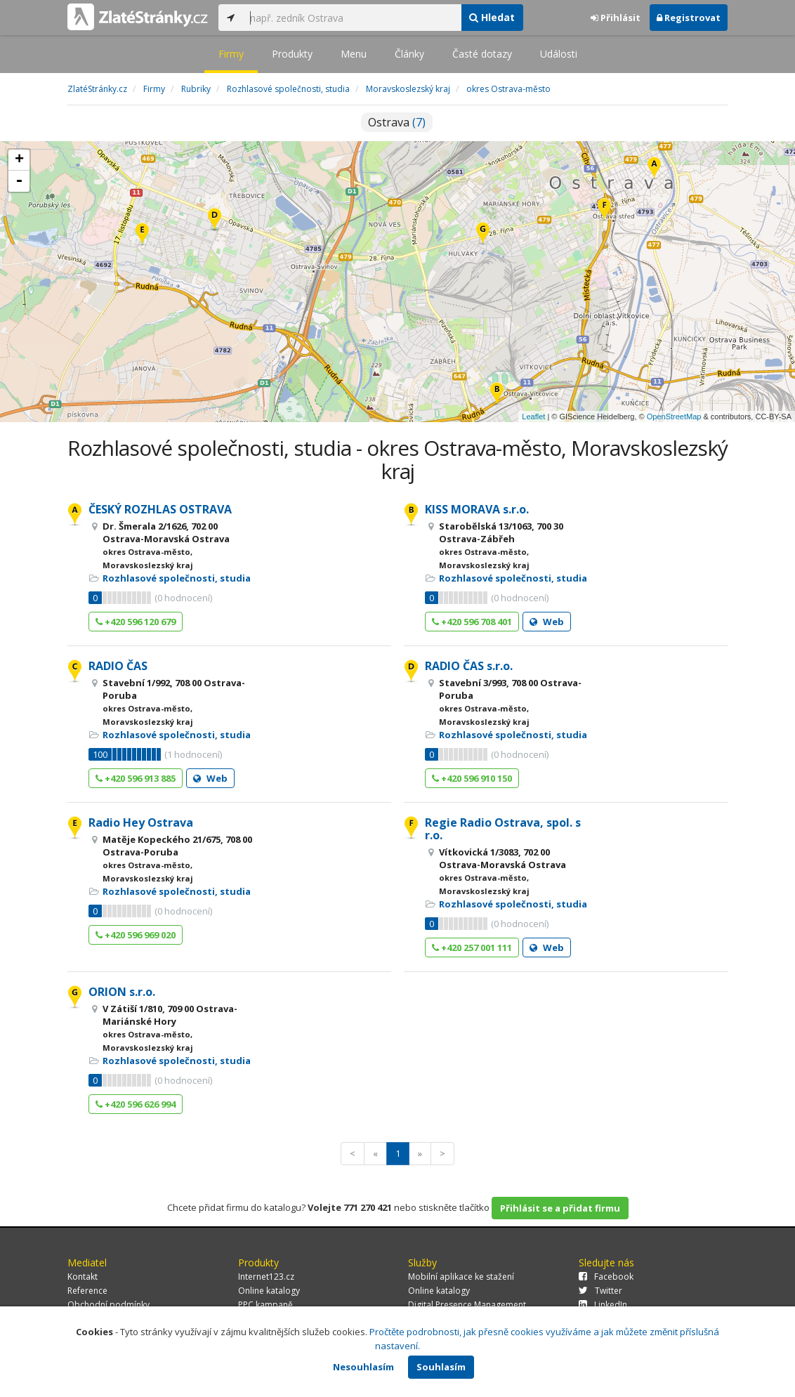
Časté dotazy (482, 53)
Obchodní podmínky (108, 1305)
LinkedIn (603, 1305)
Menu (354, 53)
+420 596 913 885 (136, 778)
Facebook (606, 1277)
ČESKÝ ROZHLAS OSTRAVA (160, 509)
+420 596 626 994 (136, 1104)
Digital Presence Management (467, 1305)
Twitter (600, 1291)
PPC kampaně (265, 1305)
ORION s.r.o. (121, 991)
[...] (351, 17)
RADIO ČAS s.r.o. (469, 666)
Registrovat (689, 17)
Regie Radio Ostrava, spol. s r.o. (503, 829)
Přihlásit (615, 17)
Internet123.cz (266, 1277)
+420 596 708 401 (472, 621)
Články (409, 53)
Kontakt (82, 1277)
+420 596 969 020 (136, 935)
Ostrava (397, 122)
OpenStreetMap (674, 416)
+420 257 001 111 (472, 947)
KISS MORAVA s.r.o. (477, 509)
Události (558, 53)
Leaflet (533, 416)
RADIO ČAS (117, 666)
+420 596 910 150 (472, 778)
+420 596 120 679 (136, 621)
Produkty (292, 53)
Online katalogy (269, 1291)
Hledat (492, 17)
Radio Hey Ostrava (140, 822)
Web (547, 621)
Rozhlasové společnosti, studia (177, 578)
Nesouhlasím (363, 1366)
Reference (87, 1291)
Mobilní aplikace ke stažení (461, 1277)
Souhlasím (441, 1366)
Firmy (231, 53)
